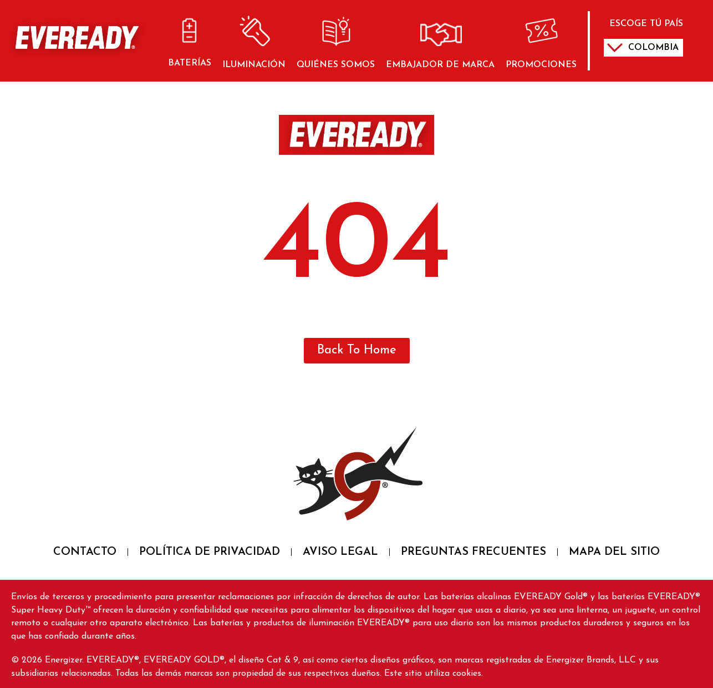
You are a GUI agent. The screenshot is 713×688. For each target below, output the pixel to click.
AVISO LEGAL (340, 552)
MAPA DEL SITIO (614, 552)
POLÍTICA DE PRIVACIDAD (209, 552)
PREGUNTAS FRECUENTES (473, 552)
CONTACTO (84, 552)
